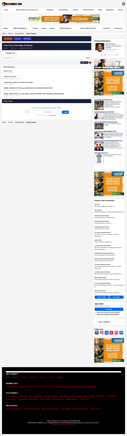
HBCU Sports (111, 396)
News (100, 10)
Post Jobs (116, 297)
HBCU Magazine (65, 28)
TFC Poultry (97, 204)
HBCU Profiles (88, 10)
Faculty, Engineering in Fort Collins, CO (102, 223)
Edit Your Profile (11, 387)
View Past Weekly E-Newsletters (108, 315)
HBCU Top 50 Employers (50, 409)
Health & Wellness (72, 399)
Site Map (60, 377)
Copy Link (6, 58)
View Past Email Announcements (108, 313)
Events (52, 28)
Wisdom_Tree (11, 53)
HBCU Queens (95, 409)
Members (50, 10)
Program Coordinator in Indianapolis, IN (103, 242)
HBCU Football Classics (31, 409)
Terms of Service (68, 425)
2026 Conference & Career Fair (27, 10)
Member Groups (61, 387)
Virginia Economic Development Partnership (104, 253)
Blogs (6, 28)
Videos (43, 28)
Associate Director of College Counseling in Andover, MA (106, 292)
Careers (75, 10)
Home (6, 10)
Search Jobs (102, 297)
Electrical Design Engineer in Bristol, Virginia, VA (104, 255)
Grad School (84, 399)
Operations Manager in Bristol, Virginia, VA (103, 260)
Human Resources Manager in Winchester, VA (104, 206)
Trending (8, 39)
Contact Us (118, 28)
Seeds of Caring (97, 240)
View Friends (37, 387)
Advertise (106, 28)
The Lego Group (98, 210)
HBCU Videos (22, 399)
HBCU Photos (11, 399)
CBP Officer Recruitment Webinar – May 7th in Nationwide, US (108, 273)
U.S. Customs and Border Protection (102, 232)
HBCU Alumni (64, 396)
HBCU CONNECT (104, 322)
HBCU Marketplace (20, 28)
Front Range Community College (101, 215)
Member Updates (75, 387)
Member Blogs (89, 396)
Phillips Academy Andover (100, 290)
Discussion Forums (51, 396)
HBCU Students (76, 396)
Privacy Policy (57, 425)
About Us (15, 377)
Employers (110, 10)
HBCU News (100, 396)
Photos (35, 28)
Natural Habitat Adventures (100, 277)
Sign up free (53, 115)
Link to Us (43, 377)
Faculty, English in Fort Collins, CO (101, 228)
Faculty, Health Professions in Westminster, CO (104, 217)
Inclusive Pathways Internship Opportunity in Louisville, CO (107, 279)
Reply (88, 58)
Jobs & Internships (35, 396)
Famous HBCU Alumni (88, 28)
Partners (52, 377)
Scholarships (63, 10)
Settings (27, 39)
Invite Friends (49, 387)
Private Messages (89, 387)
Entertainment (19, 33)
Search (18, 39)
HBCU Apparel (45, 399)
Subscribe (109, 309)
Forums (120, 10)
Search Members (25, 387)
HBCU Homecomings (13, 409)
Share (11, 58)
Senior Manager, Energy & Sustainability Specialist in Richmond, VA (109, 212)
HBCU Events (33, 399)
